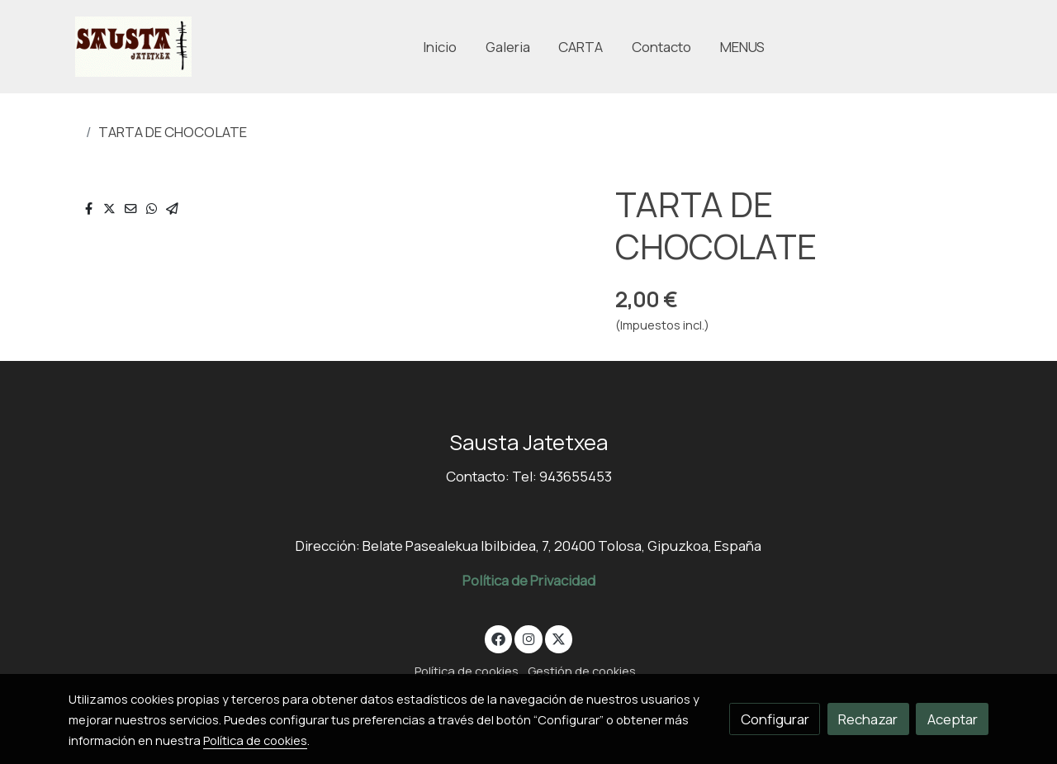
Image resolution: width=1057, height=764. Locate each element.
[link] (133, 47)
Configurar (775, 718)
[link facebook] (499, 638)
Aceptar (952, 718)
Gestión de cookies (582, 670)
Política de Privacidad (528, 580)
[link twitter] (559, 638)
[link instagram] (528, 638)
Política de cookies (467, 670)
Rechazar (868, 718)
